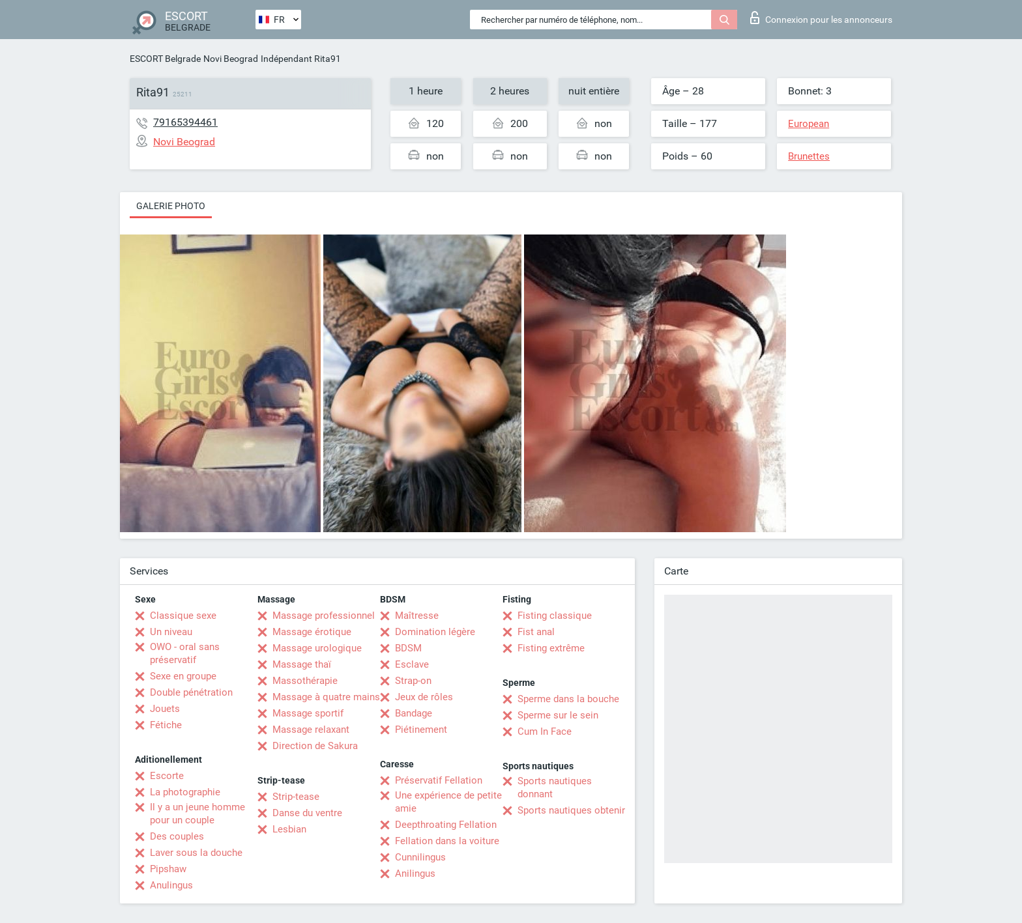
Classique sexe (183, 615)
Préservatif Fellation (438, 780)
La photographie (185, 792)
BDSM (408, 648)
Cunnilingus (420, 857)
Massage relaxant (310, 729)
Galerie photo (170, 206)
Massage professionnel (323, 615)
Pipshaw (168, 869)
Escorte (167, 776)
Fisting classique (555, 615)
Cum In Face (545, 731)
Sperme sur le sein (558, 715)
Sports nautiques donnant (555, 787)
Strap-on (413, 681)
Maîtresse (417, 615)
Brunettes (809, 156)
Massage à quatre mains (326, 697)
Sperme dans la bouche (568, 699)
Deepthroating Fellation (446, 825)
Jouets (165, 709)
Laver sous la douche (196, 853)
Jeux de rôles (424, 697)
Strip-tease (295, 796)
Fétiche (166, 725)
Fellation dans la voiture (447, 841)
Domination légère (435, 632)
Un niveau (171, 632)
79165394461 (185, 122)
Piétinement (421, 729)
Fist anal (536, 632)
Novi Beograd (230, 58)
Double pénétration (191, 692)
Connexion (821, 17)
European (808, 124)
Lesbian (289, 829)
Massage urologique (317, 648)
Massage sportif (307, 713)
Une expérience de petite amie (448, 801)
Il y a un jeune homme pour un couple (197, 813)
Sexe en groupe (183, 676)
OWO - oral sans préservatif (185, 653)
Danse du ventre (307, 813)
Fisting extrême (551, 648)
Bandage (413, 713)
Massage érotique (311, 632)
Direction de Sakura (315, 746)
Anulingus (171, 885)
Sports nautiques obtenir (571, 810)
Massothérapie (305, 681)
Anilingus (415, 873)
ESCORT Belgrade (165, 58)
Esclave (412, 664)
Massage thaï (301, 664)
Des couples (177, 836)
